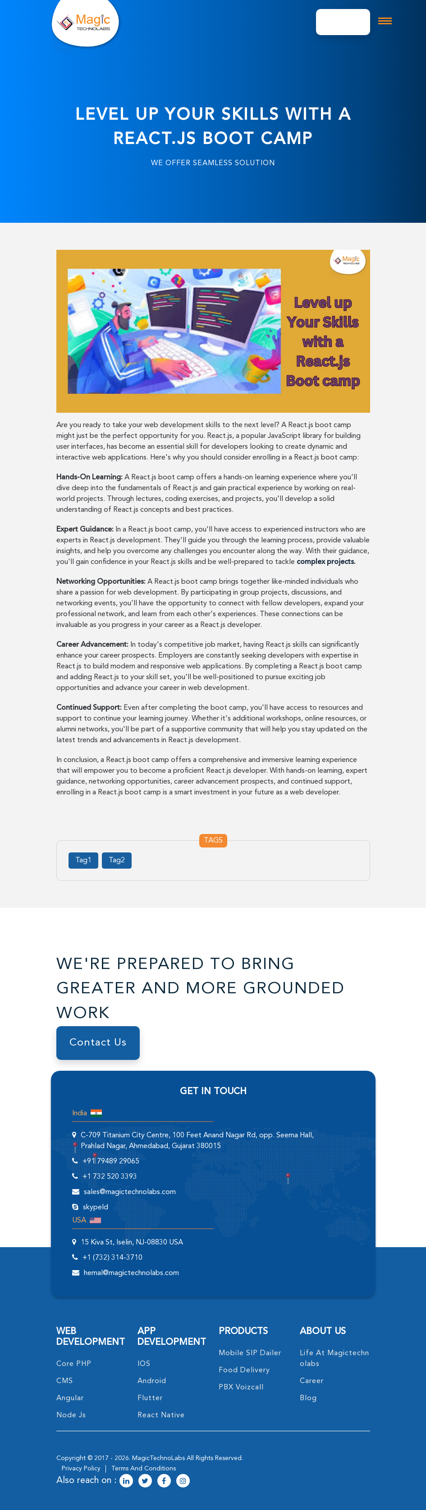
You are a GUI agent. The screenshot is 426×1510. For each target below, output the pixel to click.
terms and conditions (143, 1468)
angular (70, 1398)
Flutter (150, 1398)
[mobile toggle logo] (385, 21)
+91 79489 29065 (110, 1161)
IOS (144, 1364)
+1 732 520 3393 (109, 1177)
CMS (64, 1381)
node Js (71, 1415)
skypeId (95, 1207)
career (312, 1381)
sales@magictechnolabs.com (130, 1192)
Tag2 (117, 860)
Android (151, 1381)
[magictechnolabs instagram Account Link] (183, 1481)
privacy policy (81, 1468)
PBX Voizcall (241, 1387)
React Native (161, 1415)
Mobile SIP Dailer (250, 1353)
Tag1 (83, 860)
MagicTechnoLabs (158, 1458)
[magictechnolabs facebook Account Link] (164, 1481)
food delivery (244, 1370)
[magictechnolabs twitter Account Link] (145, 1481)
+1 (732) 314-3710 (112, 1258)
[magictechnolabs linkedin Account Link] (126, 1481)
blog (308, 1398)
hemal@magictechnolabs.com (131, 1273)
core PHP (74, 1364)
